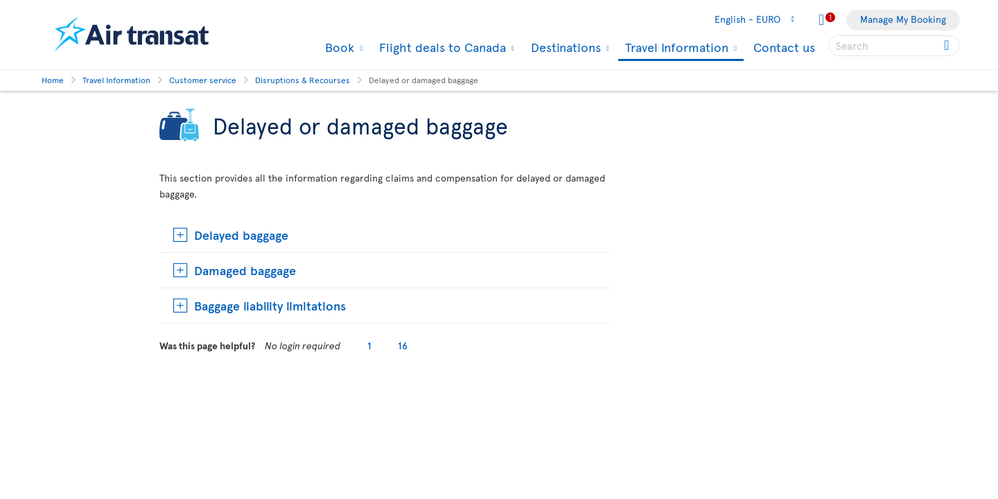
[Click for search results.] (948, 45)
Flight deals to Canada (440, 47)
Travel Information (675, 48)
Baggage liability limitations (270, 305)
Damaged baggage (245, 270)
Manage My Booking (903, 19)
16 (403, 345)
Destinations (564, 47)
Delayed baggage (241, 234)
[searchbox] (894, 45)
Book (338, 47)
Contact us (784, 46)
